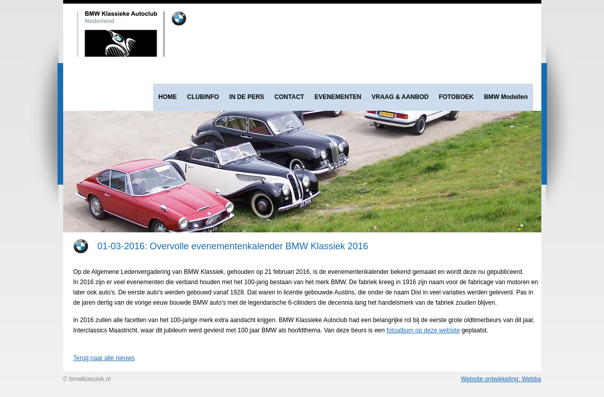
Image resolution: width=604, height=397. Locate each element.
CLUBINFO (203, 97)
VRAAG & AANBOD (400, 97)
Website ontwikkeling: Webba (501, 379)
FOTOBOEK (456, 97)
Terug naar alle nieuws (104, 358)
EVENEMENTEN (337, 97)
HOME (167, 97)
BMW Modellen (505, 97)
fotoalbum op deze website (423, 330)
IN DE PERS (246, 97)
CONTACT (289, 97)
